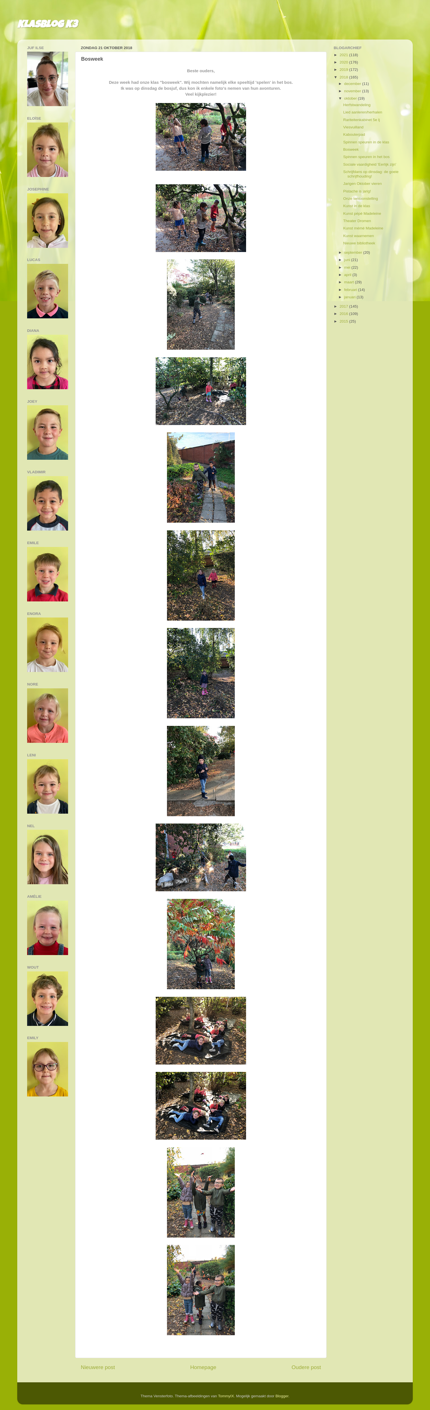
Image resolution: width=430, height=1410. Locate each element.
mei (347, 267)
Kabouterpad (354, 134)
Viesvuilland (353, 127)
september (353, 252)
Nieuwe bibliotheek (359, 243)
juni (347, 260)
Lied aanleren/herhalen (362, 112)
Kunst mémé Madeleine (363, 228)
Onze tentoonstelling (360, 198)
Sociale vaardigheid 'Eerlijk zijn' (369, 164)
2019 (344, 69)
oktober (351, 98)
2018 (344, 77)
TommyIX (226, 1396)
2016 (344, 314)
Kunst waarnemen (358, 236)
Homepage (203, 1367)
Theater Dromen (357, 221)
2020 (344, 62)
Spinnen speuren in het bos (366, 157)
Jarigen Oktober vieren (362, 183)
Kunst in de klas (356, 206)
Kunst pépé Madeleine (362, 213)
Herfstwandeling (357, 105)
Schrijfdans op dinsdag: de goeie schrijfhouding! (371, 174)
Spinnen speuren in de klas (366, 142)
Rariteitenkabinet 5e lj (361, 120)
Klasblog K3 (47, 25)
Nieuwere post (98, 1367)
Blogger (281, 1396)
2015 (344, 321)
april (348, 275)
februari (351, 290)
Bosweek (351, 149)
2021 (344, 55)
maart (349, 282)
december (353, 84)
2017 (344, 306)
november (353, 91)
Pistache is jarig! (357, 191)
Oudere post (306, 1367)
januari (350, 297)
